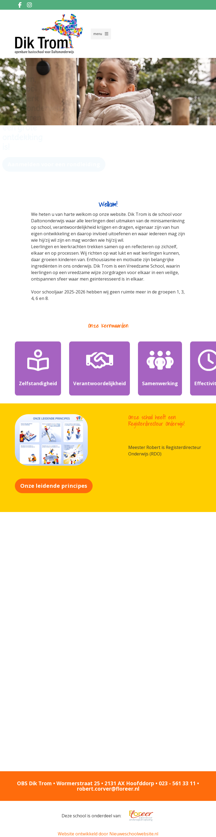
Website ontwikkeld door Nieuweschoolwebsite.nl (108, 834)
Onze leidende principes (53, 485)
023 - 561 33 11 (177, 783)
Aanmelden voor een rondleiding (65, 164)
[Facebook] (20, 5)
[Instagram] (29, 5)
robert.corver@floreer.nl (108, 788)
